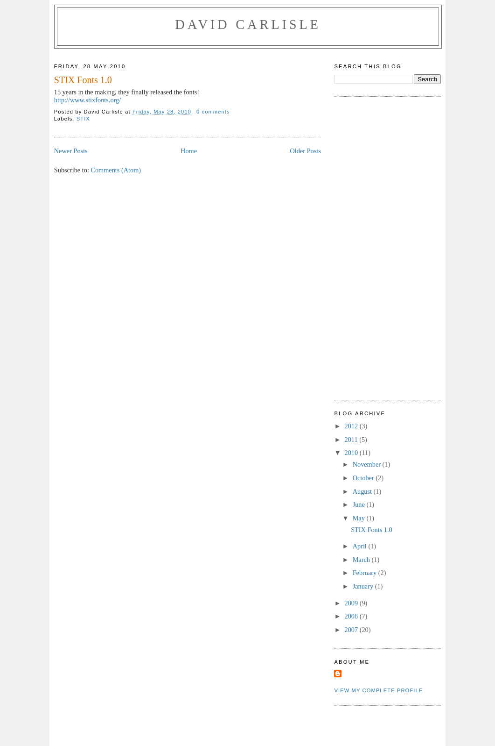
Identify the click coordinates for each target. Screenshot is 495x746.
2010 (352, 452)
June (360, 504)
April (361, 546)
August (363, 491)
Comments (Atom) (116, 170)
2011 (352, 439)
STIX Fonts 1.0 (83, 80)
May (360, 518)
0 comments (213, 111)
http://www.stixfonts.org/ (87, 100)
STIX (83, 118)
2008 (352, 616)
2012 (352, 426)
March (362, 559)
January (364, 586)
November (368, 464)
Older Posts (305, 151)
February (365, 572)
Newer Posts (71, 151)
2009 (352, 603)
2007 (352, 629)
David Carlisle (248, 24)
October (364, 478)
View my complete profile (378, 690)
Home (189, 151)
